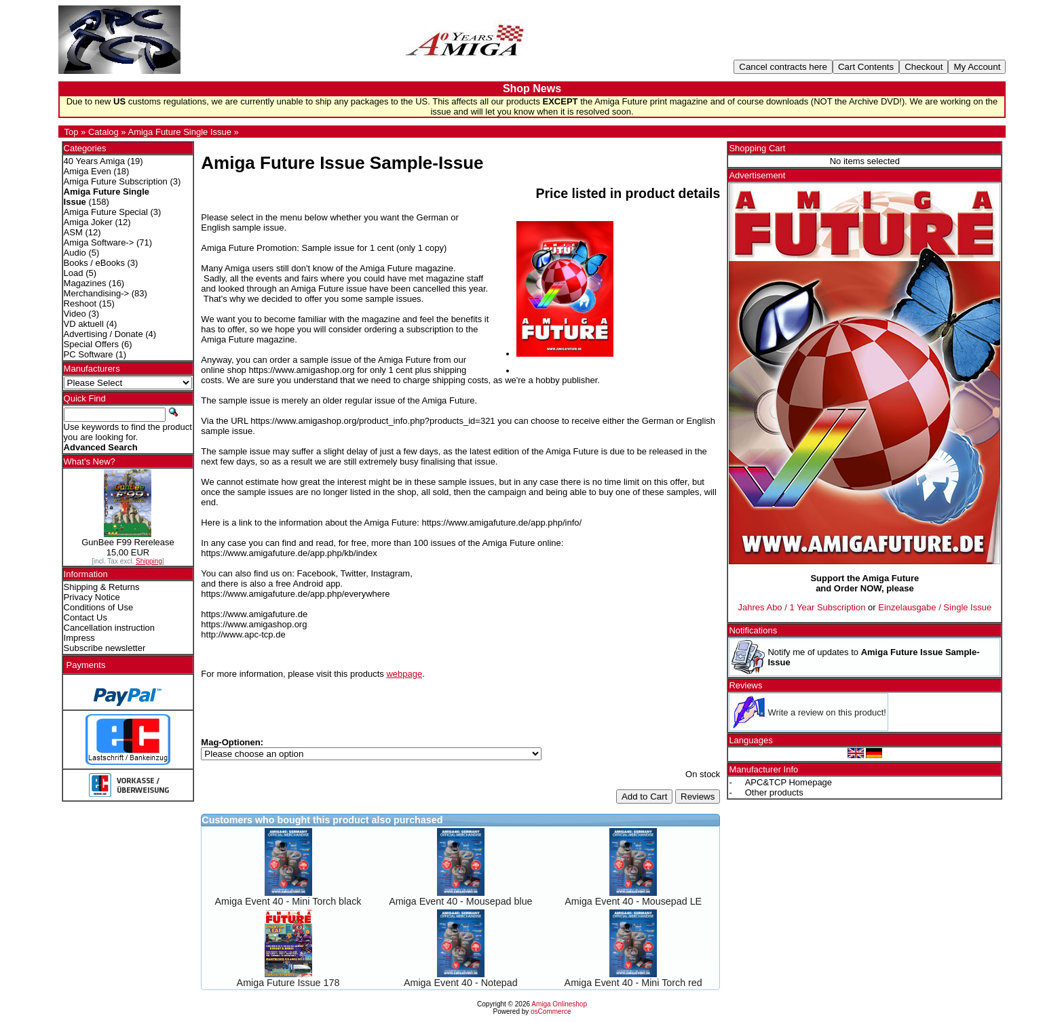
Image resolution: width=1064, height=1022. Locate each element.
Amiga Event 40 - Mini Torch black (288, 901)
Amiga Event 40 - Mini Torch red (633, 982)
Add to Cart (644, 796)
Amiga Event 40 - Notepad (461, 982)
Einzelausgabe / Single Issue (934, 607)
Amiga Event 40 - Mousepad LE (633, 901)
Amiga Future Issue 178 (288, 982)
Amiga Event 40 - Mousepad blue (460, 901)
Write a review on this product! (826, 712)
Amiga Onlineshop (559, 1004)
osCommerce (551, 1011)
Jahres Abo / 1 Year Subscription (802, 607)
